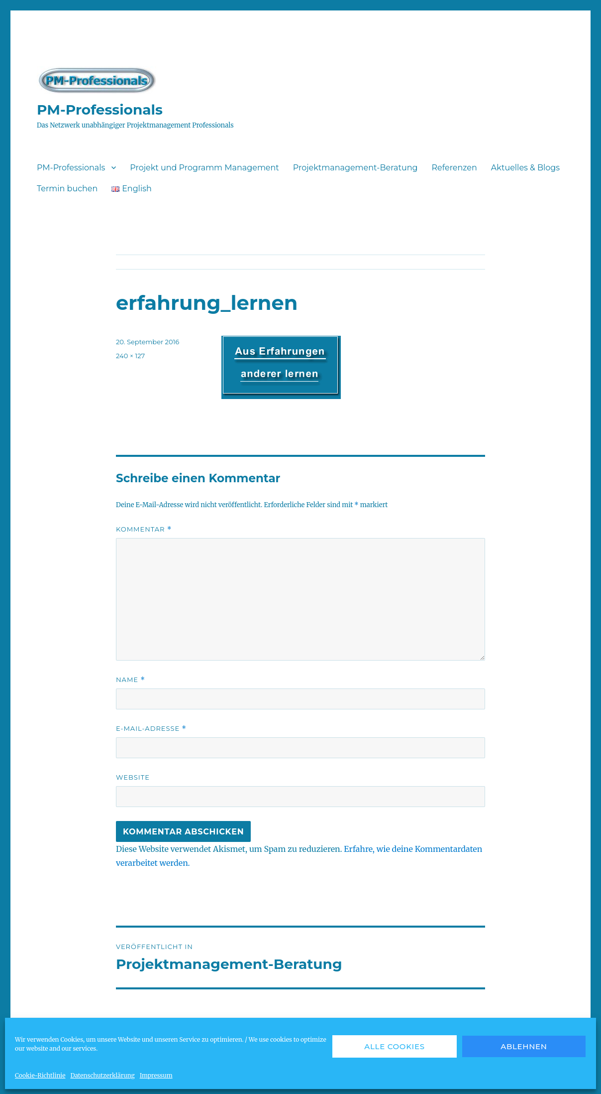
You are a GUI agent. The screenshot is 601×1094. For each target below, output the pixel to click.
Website (133, 777)
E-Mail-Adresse (151, 728)
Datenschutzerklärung (102, 1075)
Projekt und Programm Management (204, 167)
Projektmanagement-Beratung (355, 167)
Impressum (156, 1075)
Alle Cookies (394, 1046)
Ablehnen (524, 1046)
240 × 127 (130, 356)
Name (130, 680)
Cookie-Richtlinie (40, 1075)
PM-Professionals (100, 109)
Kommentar (144, 529)
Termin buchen (67, 188)
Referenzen (454, 167)
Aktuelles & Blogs (525, 167)
